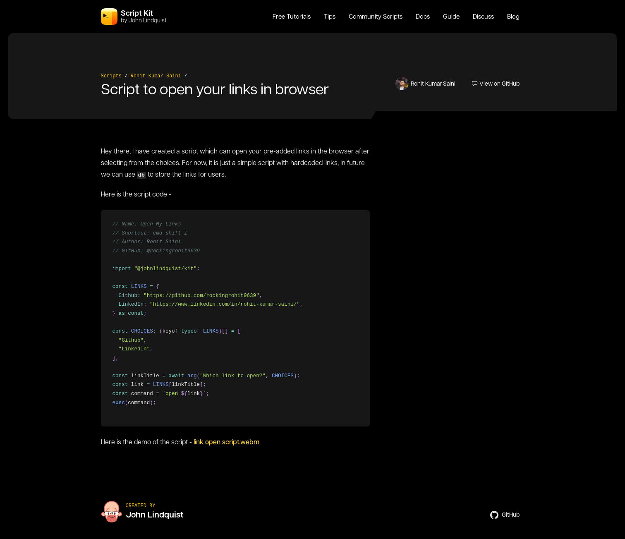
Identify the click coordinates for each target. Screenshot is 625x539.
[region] (235, 318)
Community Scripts (375, 16)
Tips (329, 16)
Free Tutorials (292, 16)
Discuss (483, 16)
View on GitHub (496, 83)
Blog (513, 16)
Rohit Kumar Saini (156, 76)
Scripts (111, 76)
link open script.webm (226, 442)
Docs (423, 16)
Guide (451, 16)
